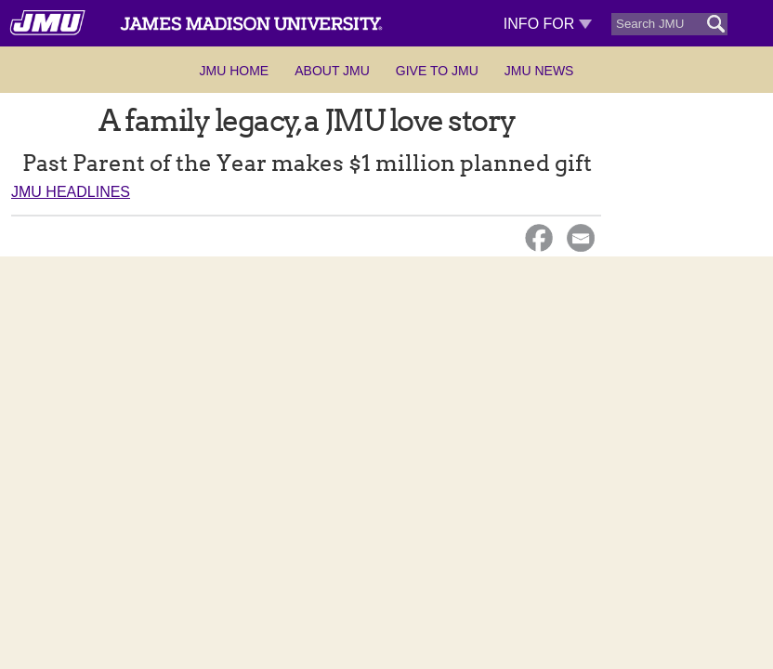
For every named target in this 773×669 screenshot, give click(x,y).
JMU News (539, 70)
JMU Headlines (70, 192)
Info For (548, 24)
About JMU (332, 70)
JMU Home (234, 70)
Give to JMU (437, 70)
